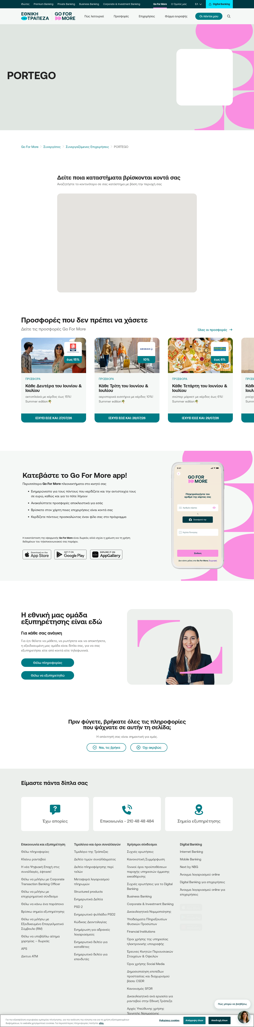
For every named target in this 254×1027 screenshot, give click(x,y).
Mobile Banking (190, 859)
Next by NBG (189, 866)
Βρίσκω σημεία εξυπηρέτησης (43, 911)
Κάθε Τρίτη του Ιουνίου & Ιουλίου (123, 388)
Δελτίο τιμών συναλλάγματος (95, 859)
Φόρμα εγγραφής (176, 16)
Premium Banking (43, 4)
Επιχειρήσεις (147, 16)
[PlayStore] (193, 917)
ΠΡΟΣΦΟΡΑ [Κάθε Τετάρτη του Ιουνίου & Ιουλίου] (179, 378)
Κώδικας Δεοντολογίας (90, 922)
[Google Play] (72, 552)
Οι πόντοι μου (208, 16)
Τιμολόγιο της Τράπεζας (91, 851)
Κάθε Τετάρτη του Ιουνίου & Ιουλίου (199, 388)
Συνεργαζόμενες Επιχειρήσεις (87, 146)
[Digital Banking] (219, 4)
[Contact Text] (127, 814)
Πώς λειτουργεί (94, 16)
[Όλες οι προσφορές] (215, 329)
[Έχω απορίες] (55, 814)
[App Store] (38, 552)
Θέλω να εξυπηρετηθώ (48, 675)
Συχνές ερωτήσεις (140, 851)
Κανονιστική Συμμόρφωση (146, 859)
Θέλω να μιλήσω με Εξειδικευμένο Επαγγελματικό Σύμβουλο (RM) (42, 923)
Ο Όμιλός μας (179, 4)
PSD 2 (78, 906)
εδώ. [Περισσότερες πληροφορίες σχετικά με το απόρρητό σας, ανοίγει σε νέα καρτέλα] (101, 1025)
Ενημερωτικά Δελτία (88, 899)
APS (24, 948)
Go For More (160, 4)
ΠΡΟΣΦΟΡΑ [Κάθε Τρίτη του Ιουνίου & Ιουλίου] (106, 378)
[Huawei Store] (193, 927)
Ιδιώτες (25, 4)
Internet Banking (191, 851)
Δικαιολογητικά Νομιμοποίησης (149, 911)
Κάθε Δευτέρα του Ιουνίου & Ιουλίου (53, 388)
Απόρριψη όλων (194, 1022)
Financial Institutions (141, 931)
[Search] (229, 16)
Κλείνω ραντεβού (33, 859)
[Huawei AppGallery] (108, 552)
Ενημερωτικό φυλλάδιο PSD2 (94, 914)
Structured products (88, 891)
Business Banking (89, 4)
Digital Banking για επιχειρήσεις (202, 882)
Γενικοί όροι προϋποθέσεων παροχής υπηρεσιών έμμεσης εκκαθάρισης (148, 871)
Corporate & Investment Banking (121, 4)
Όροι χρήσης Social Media (146, 964)
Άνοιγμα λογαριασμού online (200, 874)
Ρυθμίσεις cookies (169, 1022)
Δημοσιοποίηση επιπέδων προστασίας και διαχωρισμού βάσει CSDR (148, 976)
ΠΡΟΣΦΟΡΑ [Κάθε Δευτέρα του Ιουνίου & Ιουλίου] (33, 378)
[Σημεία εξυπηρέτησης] (199, 814)
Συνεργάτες (52, 146)
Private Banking (66, 4)
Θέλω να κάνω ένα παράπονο (42, 904)
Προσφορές (121, 16)
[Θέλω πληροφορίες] (47, 662)
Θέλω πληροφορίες (35, 851)
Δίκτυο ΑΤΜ (29, 956)
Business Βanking (139, 896)
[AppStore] (193, 907)
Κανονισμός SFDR (140, 988)
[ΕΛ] (198, 4)
